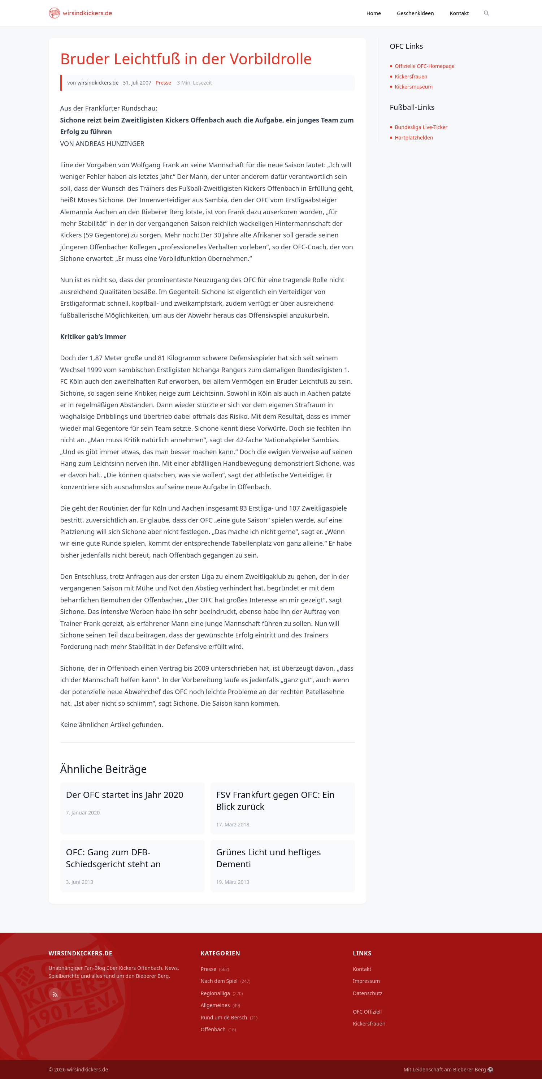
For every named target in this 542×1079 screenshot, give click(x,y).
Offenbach (218, 1029)
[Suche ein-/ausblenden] (486, 13)
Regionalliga (222, 993)
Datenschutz (367, 993)
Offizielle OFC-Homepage (422, 66)
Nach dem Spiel (226, 980)
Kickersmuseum (411, 86)
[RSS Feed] (55, 994)
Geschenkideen (415, 13)
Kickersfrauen (409, 76)
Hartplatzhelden (411, 137)
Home (374, 13)
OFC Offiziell (367, 1011)
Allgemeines (220, 1005)
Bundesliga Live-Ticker (419, 127)
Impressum (366, 980)
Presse (163, 82)
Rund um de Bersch (229, 1017)
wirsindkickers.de (97, 82)
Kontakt (459, 13)
